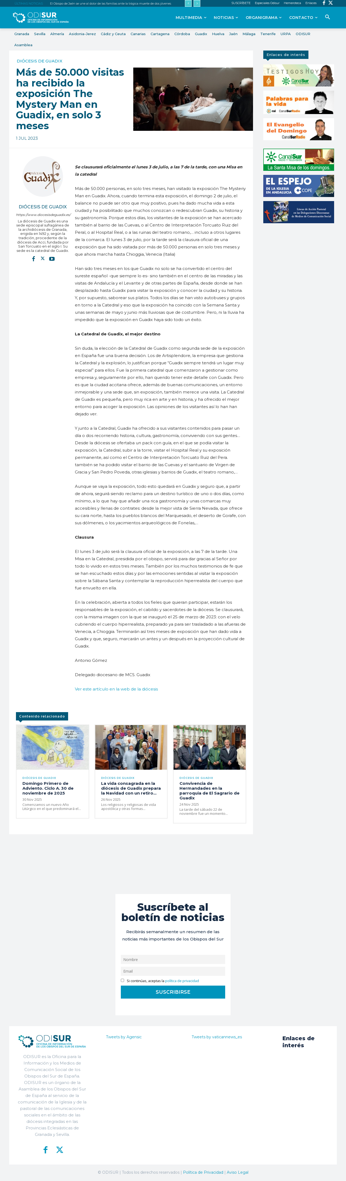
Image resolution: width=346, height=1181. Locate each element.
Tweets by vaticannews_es (217, 1037)
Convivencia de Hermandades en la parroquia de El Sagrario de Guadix (209, 791)
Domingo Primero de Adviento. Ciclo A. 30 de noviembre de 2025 (48, 788)
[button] (327, 17)
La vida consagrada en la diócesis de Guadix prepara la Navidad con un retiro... (131, 788)
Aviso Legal (237, 1172)
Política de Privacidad (203, 1172)
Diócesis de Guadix (39, 61)
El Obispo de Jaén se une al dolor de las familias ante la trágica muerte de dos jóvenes (110, 3)
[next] (197, 3)
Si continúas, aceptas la (160, 981)
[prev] (188, 3)
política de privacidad (182, 981)
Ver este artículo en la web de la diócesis (116, 689)
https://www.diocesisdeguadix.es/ (42, 215)
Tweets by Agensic (124, 1037)
